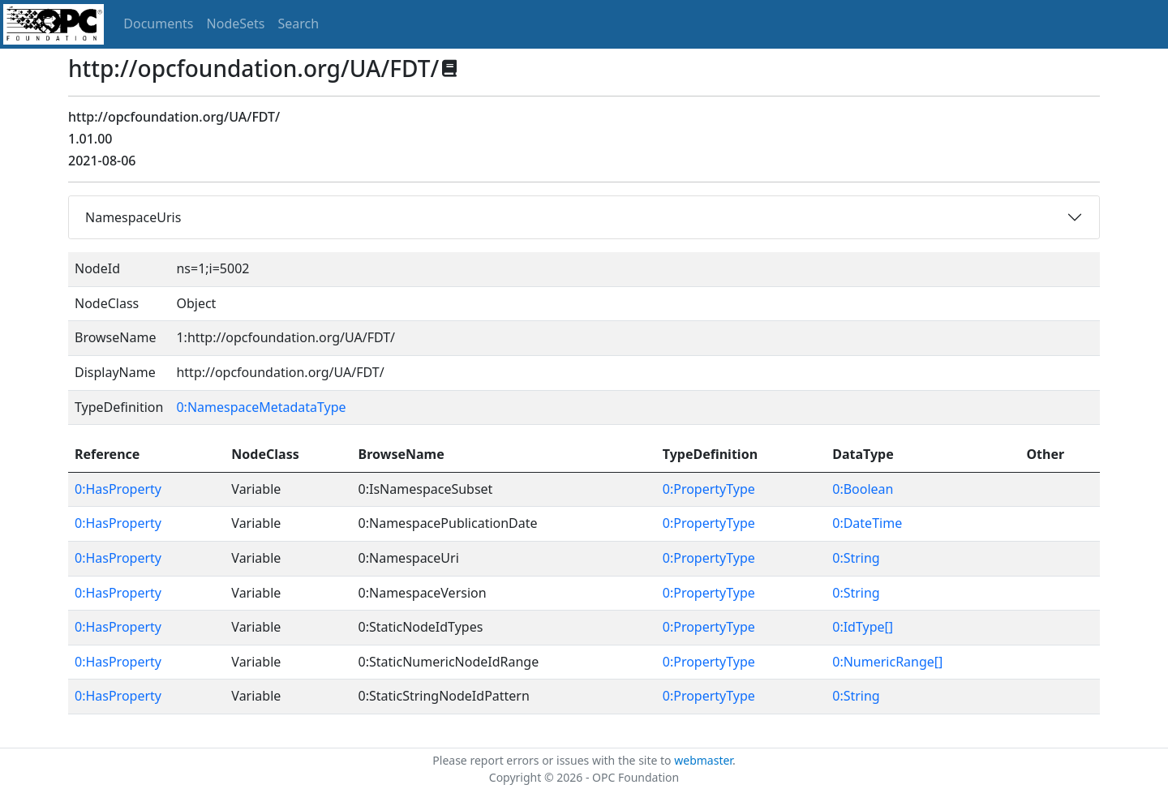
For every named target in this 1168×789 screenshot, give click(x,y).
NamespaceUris (133, 217)
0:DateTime (867, 523)
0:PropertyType (709, 489)
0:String (855, 558)
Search (299, 23)
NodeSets (236, 23)
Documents (158, 23)
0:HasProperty (118, 489)
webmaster (703, 760)
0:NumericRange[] (887, 662)
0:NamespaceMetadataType (261, 407)
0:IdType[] (862, 627)
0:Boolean (862, 489)
